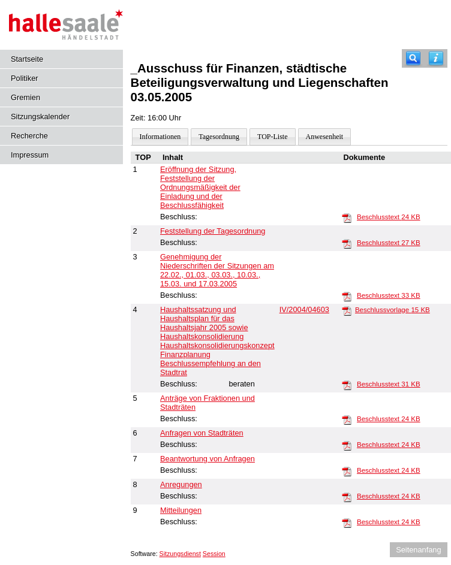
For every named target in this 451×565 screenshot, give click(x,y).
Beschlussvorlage (392, 309)
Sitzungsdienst (180, 553)
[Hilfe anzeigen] (436, 58)
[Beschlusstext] (346, 217)
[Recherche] (413, 58)
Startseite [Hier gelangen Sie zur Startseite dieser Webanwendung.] (27, 59)
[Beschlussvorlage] (346, 310)
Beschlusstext (388, 216)
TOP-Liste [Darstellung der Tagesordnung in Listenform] (272, 136)
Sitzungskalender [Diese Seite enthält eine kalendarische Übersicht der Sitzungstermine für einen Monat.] (40, 116)
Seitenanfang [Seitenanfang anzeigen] (418, 549)
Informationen (160, 136)
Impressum (30, 154)
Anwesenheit (325, 136)
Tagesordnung (219, 136)
